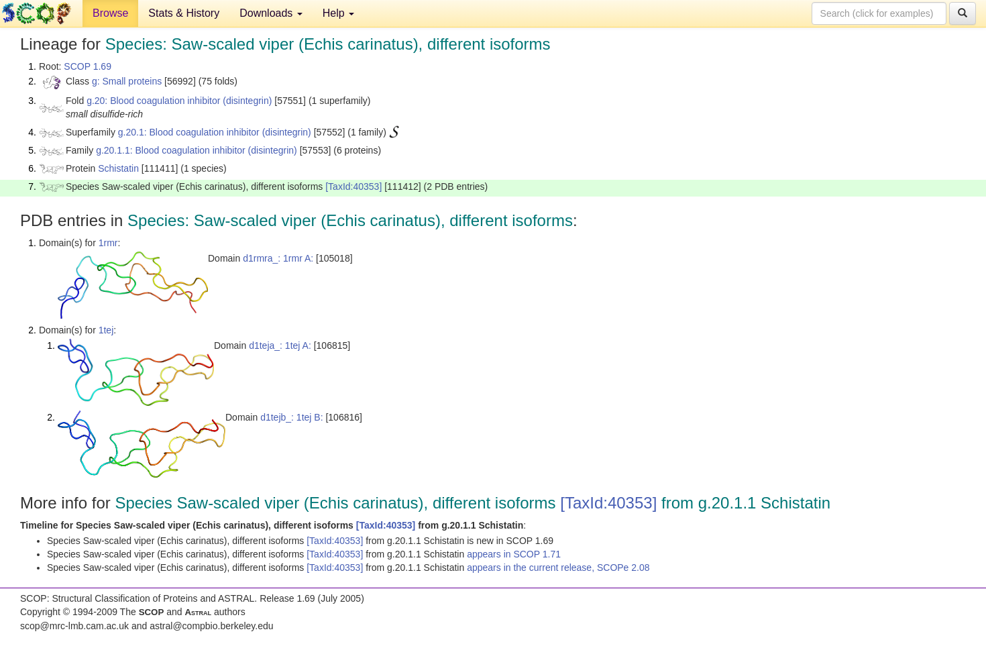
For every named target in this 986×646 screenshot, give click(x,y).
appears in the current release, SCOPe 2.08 (558, 567)
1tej (106, 330)
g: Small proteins (127, 81)
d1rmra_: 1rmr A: (278, 258)
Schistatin (118, 168)
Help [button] (338, 13)
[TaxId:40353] (353, 186)
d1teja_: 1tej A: (280, 345)
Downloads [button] (271, 13)
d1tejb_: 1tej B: (291, 417)
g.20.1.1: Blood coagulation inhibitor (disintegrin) (196, 150)
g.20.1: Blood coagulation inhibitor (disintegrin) (214, 132)
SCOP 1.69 (87, 66)
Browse (110, 13)
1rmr (108, 242)
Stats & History (183, 13)
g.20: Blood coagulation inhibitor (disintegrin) (179, 100)
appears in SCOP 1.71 (514, 554)
